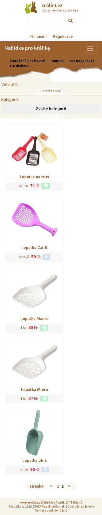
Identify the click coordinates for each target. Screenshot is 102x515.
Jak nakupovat (81, 60)
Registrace (63, 36)
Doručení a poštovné (27, 60)
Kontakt (57, 60)
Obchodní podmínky (81, 506)
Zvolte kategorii (51, 108)
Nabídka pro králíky (27, 48)
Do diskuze (19, 65)
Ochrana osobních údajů (51, 510)
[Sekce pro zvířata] (90, 48)
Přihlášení (38, 36)
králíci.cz (51, 5)
